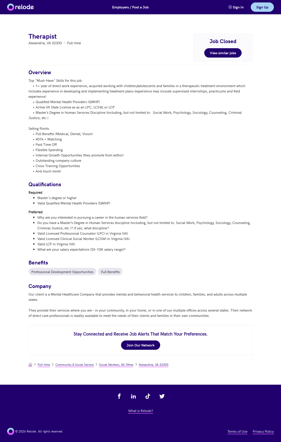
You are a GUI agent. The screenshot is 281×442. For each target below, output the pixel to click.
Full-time (44, 364)
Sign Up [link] (262, 7)
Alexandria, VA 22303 (153, 364)
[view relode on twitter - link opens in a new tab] (162, 396)
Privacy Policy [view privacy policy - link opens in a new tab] (263, 431)
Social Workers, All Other (116, 364)
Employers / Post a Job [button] (130, 7)
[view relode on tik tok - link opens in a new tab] (147, 396)
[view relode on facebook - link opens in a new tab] (119, 396)
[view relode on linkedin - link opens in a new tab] (133, 396)
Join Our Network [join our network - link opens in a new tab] (141, 345)
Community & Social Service (74, 364)
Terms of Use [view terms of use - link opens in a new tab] (237, 431)
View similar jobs (223, 52)
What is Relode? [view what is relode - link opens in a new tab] (140, 410)
